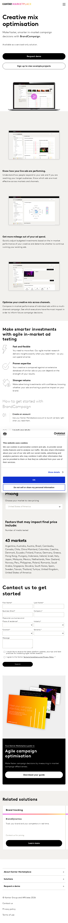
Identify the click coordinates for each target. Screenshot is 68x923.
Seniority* (37, 630)
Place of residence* (10, 621)
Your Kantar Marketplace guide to (20, 746)
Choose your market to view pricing (22, 501)
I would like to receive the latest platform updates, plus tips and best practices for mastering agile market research (32, 652)
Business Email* (9, 611)
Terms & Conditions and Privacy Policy (38, 657)
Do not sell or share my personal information (34, 487)
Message (6, 638)
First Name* (7, 603)
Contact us (8, 903)
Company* (38, 611)
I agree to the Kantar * (29, 657)
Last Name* (39, 603)
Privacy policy (9, 909)
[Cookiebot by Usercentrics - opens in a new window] (54, 434)
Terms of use (8, 915)
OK (34, 480)
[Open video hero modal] (34, 97)
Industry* (37, 621)
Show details (54, 472)
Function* (6, 630)
